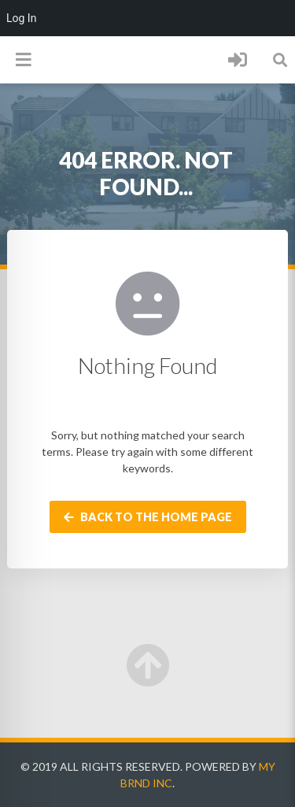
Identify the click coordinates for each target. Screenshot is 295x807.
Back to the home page (148, 517)
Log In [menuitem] (21, 18)
